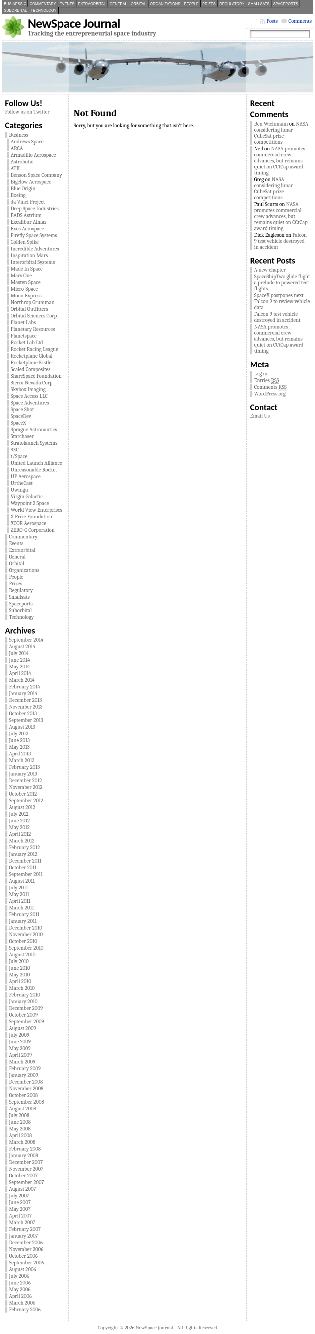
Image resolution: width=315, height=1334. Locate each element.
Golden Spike (25, 242)
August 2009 (22, 1028)
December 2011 (25, 861)
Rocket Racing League (34, 349)
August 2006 (22, 1269)
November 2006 (26, 1249)
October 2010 (23, 941)
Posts (272, 21)
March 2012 (22, 841)
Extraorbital (92, 4)
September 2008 (26, 1102)
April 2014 (20, 673)
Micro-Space (24, 289)
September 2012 (26, 801)
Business (13, 4)
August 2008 (22, 1109)
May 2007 (19, 1209)
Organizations (165, 4)
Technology (44, 10)
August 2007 (22, 1189)
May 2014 (19, 667)
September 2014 (26, 640)
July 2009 (19, 1035)
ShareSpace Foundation (36, 376)
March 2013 (22, 760)
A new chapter (270, 270)
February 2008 (25, 1149)
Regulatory (232, 4)
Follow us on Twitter (27, 112)
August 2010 (22, 955)
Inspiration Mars (29, 255)
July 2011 (18, 888)
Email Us (260, 416)
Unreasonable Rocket (34, 470)
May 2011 (19, 894)
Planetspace (24, 336)
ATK (15, 168)
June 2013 (19, 740)
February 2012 (24, 847)
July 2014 (18, 653)
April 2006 (20, 1296)
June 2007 (20, 1202)
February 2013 (24, 767)
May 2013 (19, 747)
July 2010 (19, 961)
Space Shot (22, 409)
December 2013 (25, 700)
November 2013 (26, 707)
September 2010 (26, 948)
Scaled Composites (31, 369)
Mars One (21, 276)
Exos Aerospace (27, 229)
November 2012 (26, 787)
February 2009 (25, 1068)
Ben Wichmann (271, 124)
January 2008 (23, 1156)
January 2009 (23, 1075)
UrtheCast (22, 483)
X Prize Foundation (31, 517)
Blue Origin (23, 189)
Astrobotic (22, 162)
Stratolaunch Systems (34, 443)
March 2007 (22, 1222)
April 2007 (20, 1216)
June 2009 (20, 1042)
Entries (266, 380)
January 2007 (23, 1236)
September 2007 (26, 1182)
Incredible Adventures (35, 249)
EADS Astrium (26, 215)
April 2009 (20, 1055)
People (191, 4)
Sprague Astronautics (34, 430)
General (118, 4)
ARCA (17, 148)
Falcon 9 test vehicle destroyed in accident (280, 241)
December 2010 (25, 928)
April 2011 (19, 901)
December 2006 (26, 1243)
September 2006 (26, 1263)
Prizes (209, 4)
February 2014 (24, 687)
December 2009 (26, 1008)
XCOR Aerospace (28, 523)
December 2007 (26, 1162)
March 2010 (22, 988)
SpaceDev (21, 416)
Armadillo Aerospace (33, 155)
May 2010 (19, 975)
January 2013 (23, 774)
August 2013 (22, 727)
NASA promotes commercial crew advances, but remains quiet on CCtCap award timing (279, 161)
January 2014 (23, 693)
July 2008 (19, 1115)
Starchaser (22, 436)
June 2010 (19, 968)
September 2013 (26, 720)
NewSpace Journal (74, 23)
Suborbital (15, 10)
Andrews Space (27, 142)
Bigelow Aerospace (31, 182)
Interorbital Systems (33, 262)
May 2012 (19, 827)
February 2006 (25, 1310)
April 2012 (20, 834)
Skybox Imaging (28, 389)
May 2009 (19, 1048)
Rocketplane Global (32, 356)
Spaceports (285, 4)
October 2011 (23, 868)
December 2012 (25, 780)
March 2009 (22, 1062)
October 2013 (23, 714)
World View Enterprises (36, 510)
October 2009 (23, 1015)
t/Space (19, 456)
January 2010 (23, 1001)
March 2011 (21, 908)
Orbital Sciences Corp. (34, 316)
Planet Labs (23, 322)
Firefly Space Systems (34, 235)
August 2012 (22, 807)
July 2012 (18, 814)
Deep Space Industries (35, 209)
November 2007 (26, 1169)
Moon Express (26, 296)
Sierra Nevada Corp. (32, 383)
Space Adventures (30, 403)
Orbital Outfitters (29, 309)
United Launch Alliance (36, 463)
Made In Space (27, 269)
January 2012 (23, 854)
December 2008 (26, 1082)
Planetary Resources (33, 329)
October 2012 (23, 794)
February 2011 (24, 914)
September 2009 (26, 1022)
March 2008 (22, 1142)
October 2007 (23, 1176)
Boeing (18, 195)
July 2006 (19, 1276)
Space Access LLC (29, 396)
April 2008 (20, 1135)
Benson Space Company (36, 175)
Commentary (42, 4)
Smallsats (258, 4)
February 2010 (24, 995)
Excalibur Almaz (29, 222)
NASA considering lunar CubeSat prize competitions (281, 133)
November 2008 (26, 1089)
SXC (15, 450)
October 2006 (23, 1256)
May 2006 (19, 1289)
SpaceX (18, 423)
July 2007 (19, 1196)
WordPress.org (270, 394)
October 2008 (23, 1095)
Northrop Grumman (33, 302)
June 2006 (20, 1283)
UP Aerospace (26, 476)
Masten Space (26, 282)
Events (67, 4)
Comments (300, 21)
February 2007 (25, 1229)
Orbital (138, 4)
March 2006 (22, 1303)
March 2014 (22, 680)
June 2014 (19, 660)
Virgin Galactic (27, 497)
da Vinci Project (28, 202)
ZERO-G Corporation (33, 530)
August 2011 (22, 881)
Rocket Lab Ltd (27, 343)
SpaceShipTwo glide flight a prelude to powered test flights (282, 283)
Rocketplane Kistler (32, 363)
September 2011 (26, 874)
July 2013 (18, 734)
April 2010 (20, 981)
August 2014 (22, 647)
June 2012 (19, 821)
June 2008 (20, 1122)
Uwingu (19, 490)
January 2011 (23, 921)
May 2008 (20, 1129)
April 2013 (20, 754)
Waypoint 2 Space (30, 503)
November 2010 (26, 935)
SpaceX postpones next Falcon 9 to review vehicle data (282, 301)
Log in (260, 374)
